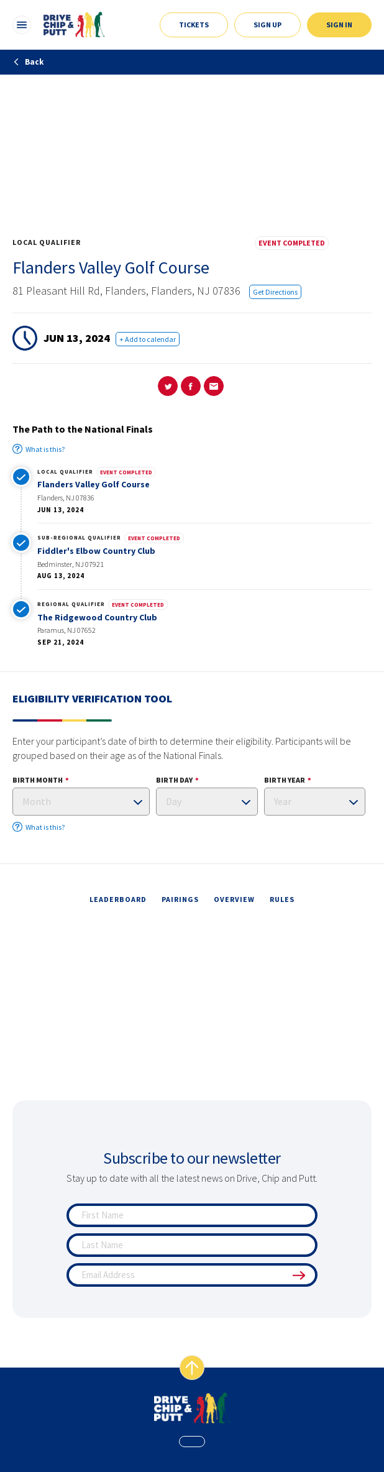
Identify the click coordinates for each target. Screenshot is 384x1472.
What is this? (38, 449)
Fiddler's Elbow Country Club (96, 550)
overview (234, 899)
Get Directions (275, 292)
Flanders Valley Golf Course (93, 484)
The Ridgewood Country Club (97, 617)
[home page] (192, 1408)
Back (27, 62)
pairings (180, 899)
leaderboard (118, 899)
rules (282, 899)
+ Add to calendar (147, 339)
